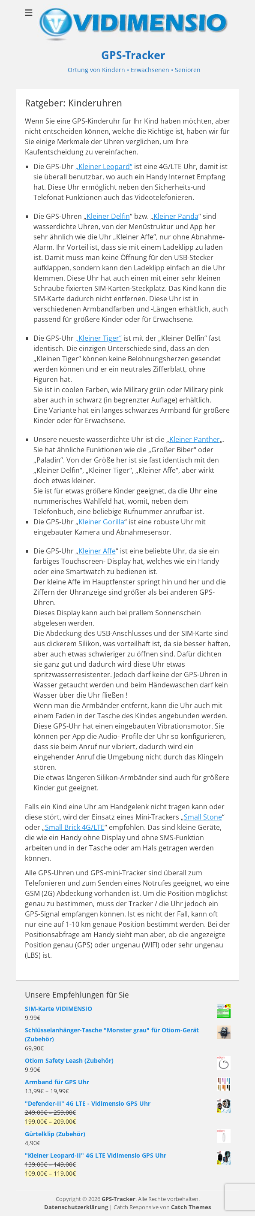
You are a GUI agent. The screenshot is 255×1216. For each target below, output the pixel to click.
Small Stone (203, 817)
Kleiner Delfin (108, 216)
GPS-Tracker (133, 55)
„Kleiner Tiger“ (98, 338)
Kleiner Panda (175, 216)
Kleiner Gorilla (101, 521)
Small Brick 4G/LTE (75, 827)
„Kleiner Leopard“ (103, 166)
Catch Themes (191, 1207)
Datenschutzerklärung (76, 1207)
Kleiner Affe (97, 551)
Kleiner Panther (194, 439)
